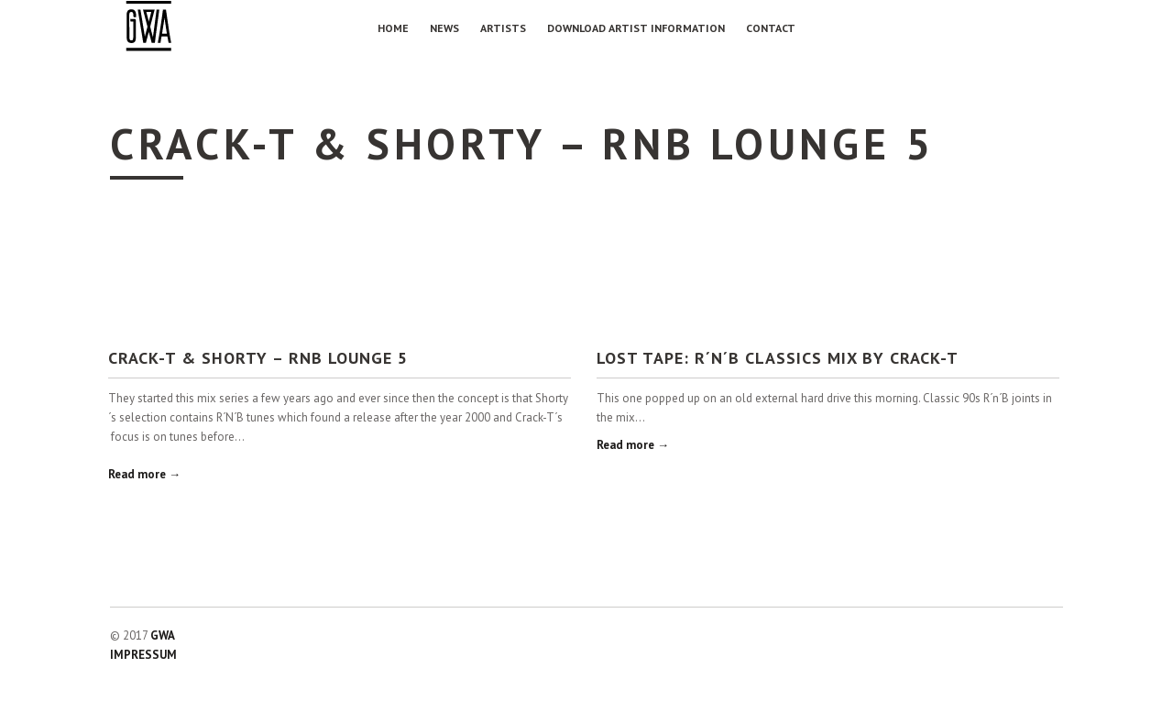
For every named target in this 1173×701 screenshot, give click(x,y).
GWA (162, 635)
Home (393, 28)
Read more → (144, 474)
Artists (503, 28)
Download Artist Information (636, 28)
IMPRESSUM (143, 655)
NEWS (444, 28)
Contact (770, 28)
